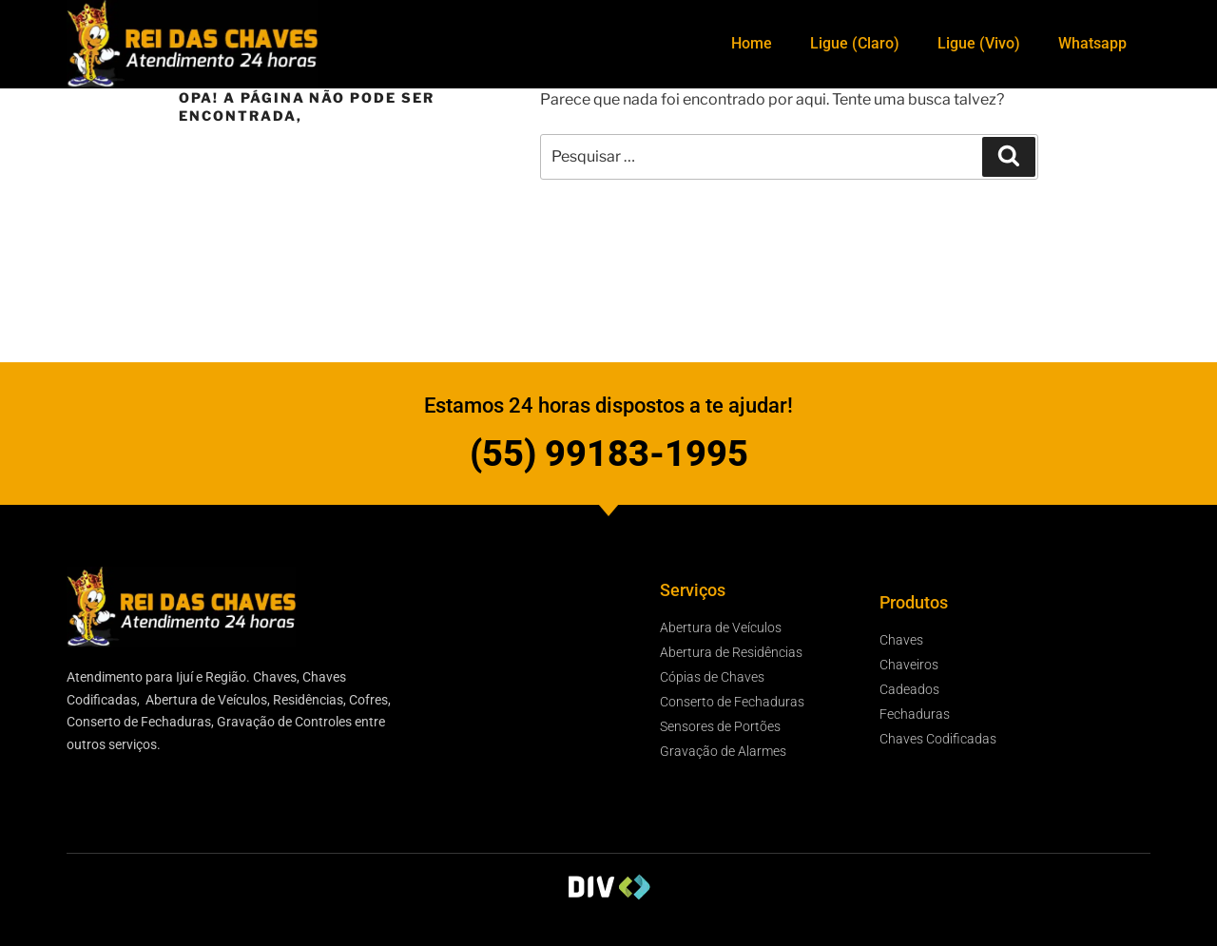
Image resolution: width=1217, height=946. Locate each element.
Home (751, 43)
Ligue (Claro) (854, 43)
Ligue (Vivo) (978, 43)
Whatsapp (1092, 43)
